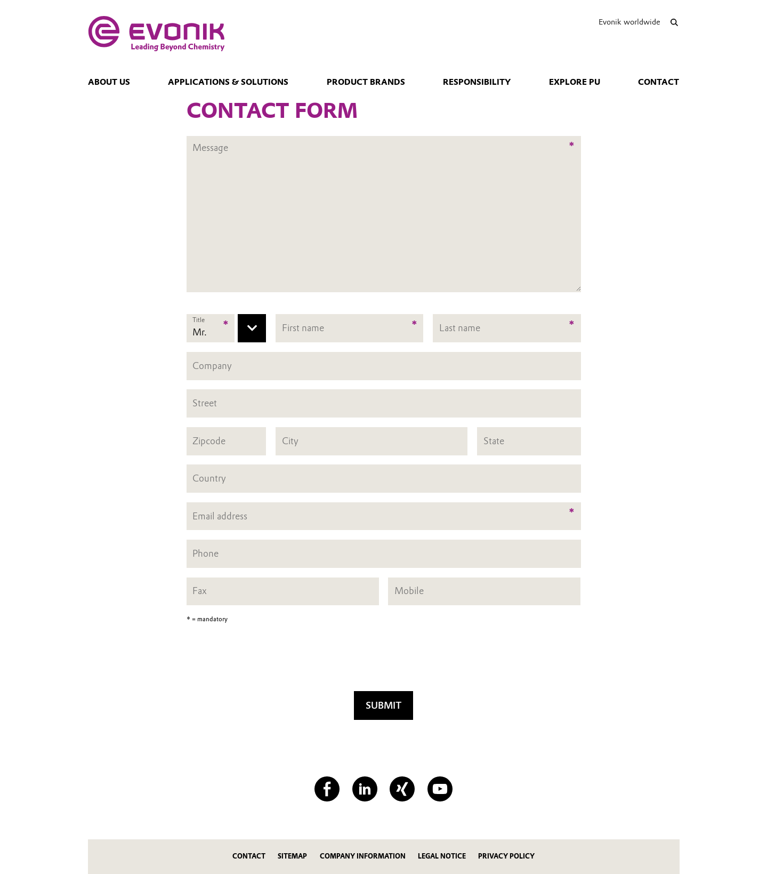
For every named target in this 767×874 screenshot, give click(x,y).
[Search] (674, 22)
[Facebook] (327, 788)
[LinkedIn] (364, 788)
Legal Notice (442, 856)
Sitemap (292, 856)
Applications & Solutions (228, 82)
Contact (658, 82)
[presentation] (384, 660)
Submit (383, 705)
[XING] (402, 788)
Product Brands (366, 82)
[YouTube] (440, 788)
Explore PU (574, 82)
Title (198, 320)
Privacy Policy (506, 856)
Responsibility (477, 82)
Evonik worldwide (629, 22)
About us (109, 82)
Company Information (363, 856)
